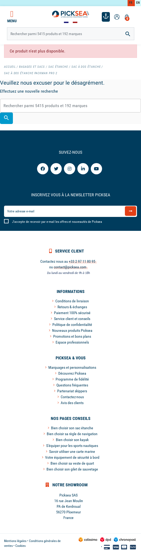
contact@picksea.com (70, 267)
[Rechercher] (70, 33)
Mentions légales (15, 541)
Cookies (20, 546)
